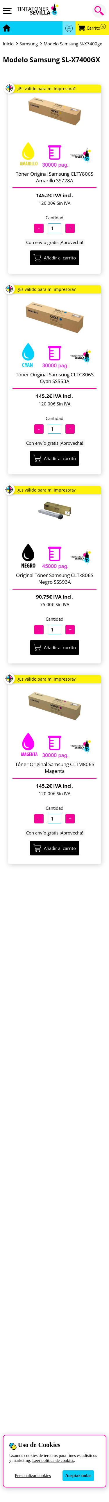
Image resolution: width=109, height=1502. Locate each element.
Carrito (96, 28)
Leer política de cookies (53, 1460)
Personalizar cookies (33, 1475)
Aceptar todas (78, 1475)
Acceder (69, 28)
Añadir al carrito (54, 257)
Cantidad (54, 217)
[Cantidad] (54, 228)
